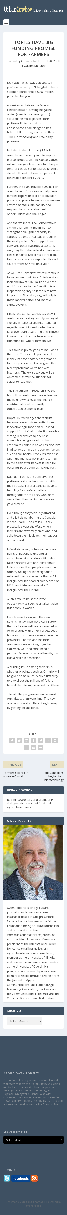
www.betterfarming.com (33, 114)
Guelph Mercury (35, 66)
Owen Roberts (30, 61)
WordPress (33, 1205)
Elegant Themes (32, 1201)
